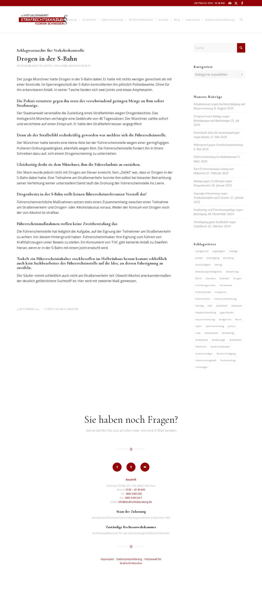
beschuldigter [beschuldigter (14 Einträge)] (203, 264)
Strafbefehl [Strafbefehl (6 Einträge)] (235, 339)
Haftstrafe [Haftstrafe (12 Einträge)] (236, 305)
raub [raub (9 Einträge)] (198, 332)
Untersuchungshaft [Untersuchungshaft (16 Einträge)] (205, 360)
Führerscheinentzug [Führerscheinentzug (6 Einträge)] (225, 298)
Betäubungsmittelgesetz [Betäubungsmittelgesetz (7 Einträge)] (208, 271)
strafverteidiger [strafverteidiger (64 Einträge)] (204, 353)
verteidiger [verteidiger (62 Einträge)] (201, 367)
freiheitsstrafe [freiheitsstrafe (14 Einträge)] (203, 292)
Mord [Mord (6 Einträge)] (238, 319)
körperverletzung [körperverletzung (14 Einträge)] (205, 319)
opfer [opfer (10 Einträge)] (198, 326)
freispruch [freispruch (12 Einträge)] (220, 292)
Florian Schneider (64, 309)
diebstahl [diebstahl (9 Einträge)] (224, 278)
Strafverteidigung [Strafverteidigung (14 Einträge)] (226, 353)
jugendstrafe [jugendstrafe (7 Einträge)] (227, 312)
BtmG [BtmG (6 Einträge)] (198, 278)
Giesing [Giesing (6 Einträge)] (199, 305)
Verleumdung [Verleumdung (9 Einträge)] (227, 360)
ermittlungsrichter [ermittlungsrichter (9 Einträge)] (205, 285)
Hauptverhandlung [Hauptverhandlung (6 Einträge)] (205, 312)
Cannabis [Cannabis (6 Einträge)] (211, 278)
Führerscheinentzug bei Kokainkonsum (215, 156)
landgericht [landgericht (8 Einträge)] (225, 319)
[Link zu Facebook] (242, 3)
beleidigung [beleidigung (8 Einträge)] (213, 257)
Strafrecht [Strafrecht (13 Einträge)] (201, 346)
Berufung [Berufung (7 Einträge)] (228, 257)
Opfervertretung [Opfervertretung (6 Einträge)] (215, 326)
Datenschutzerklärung (129, 559)
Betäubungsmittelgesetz (34, 65)
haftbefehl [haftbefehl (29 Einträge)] (221, 305)
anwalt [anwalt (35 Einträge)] (199, 257)
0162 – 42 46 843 (135, 489)
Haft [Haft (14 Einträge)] (210, 305)
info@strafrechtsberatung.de (135, 502)
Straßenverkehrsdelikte (72, 65)
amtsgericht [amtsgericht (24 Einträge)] (202, 251)
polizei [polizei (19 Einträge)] (231, 326)
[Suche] (241, 19)
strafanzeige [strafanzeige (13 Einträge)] (218, 339)
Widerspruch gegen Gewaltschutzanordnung (218, 144)
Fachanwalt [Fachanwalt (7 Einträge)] (226, 285)
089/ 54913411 (133, 498)
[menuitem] (66, 19)
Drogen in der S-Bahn (47, 59)
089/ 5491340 (134, 493)
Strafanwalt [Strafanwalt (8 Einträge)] (201, 339)
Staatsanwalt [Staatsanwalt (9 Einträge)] (211, 332)
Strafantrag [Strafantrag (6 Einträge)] (228, 332)
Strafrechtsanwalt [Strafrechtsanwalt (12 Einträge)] (220, 346)
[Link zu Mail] (230, 3)
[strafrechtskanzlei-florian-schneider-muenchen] (43, 19)
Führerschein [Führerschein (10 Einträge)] (202, 298)
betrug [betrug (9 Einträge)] (218, 264)
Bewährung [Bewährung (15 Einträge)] (232, 271)
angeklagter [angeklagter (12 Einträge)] (218, 251)
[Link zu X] (236, 3)
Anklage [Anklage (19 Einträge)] (233, 251)
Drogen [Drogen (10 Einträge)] (237, 278)
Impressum (107, 559)
